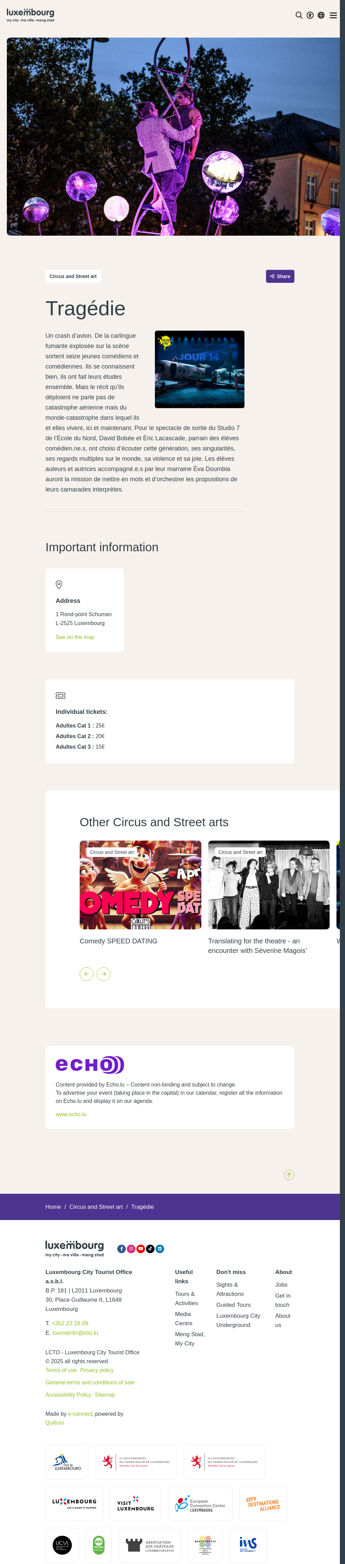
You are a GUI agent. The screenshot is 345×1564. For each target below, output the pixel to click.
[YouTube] (140, 1249)
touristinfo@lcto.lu (76, 1332)
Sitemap (105, 1394)
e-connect (80, 1413)
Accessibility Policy (68, 1394)
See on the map (75, 637)
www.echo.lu (71, 1114)
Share (280, 276)
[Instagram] (131, 1249)
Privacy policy (97, 1369)
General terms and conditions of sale (90, 1382)
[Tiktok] (150, 1249)
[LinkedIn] (160, 1249)
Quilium (54, 1422)
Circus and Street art (96, 1207)
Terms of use (61, 1369)
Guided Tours (233, 1305)
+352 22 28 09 (70, 1323)
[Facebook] (121, 1249)
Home (53, 1207)
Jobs (281, 1285)
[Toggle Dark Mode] (310, 15)
